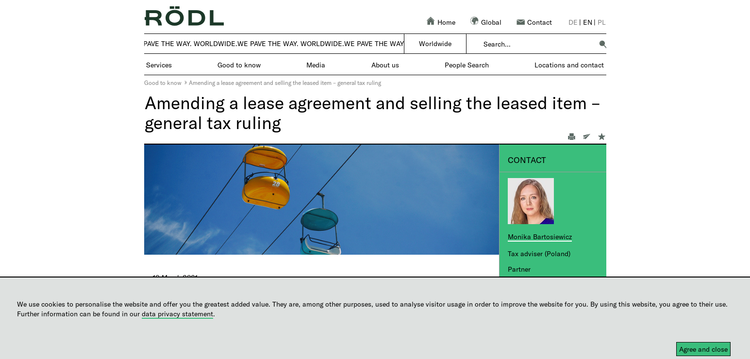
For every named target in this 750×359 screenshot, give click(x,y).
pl (602, 22)
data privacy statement (177, 314)
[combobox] (538, 44)
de (573, 22)
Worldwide (435, 43)
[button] (603, 44)
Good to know (163, 82)
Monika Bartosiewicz (540, 236)
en (587, 22)
